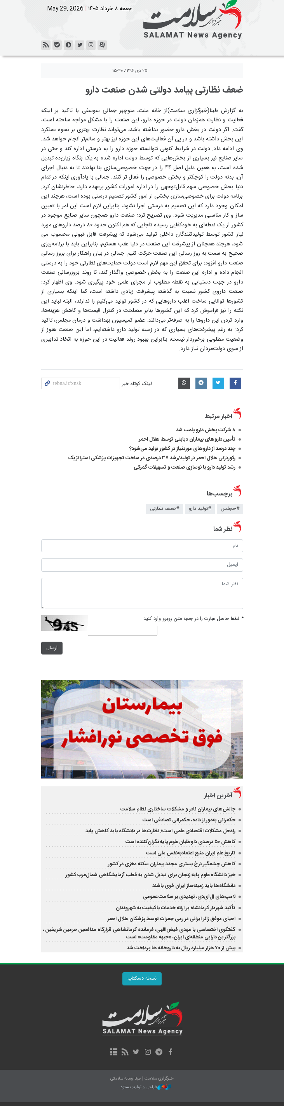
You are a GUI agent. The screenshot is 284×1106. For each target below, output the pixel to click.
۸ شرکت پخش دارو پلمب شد (205, 430)
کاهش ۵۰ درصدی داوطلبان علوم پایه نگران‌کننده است (180, 842)
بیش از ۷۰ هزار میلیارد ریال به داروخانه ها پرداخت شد (181, 948)
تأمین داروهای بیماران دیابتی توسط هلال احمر (187, 439)
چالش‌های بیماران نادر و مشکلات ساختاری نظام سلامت (177, 809)
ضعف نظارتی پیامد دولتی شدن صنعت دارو (164, 90)
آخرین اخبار (218, 796)
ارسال (51, 648)
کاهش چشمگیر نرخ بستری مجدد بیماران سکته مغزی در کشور (171, 864)
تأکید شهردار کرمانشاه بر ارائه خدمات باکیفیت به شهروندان (175, 908)
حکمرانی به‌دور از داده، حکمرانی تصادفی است (189, 820)
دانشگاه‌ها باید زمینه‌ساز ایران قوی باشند (193, 886)
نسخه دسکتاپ (142, 979)
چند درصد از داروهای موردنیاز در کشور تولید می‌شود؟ (182, 448)
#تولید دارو (200, 509)
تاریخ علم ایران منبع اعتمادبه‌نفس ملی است (190, 853)
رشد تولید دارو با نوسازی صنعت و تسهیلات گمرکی (184, 467)
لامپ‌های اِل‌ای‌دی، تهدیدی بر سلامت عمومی (189, 896)
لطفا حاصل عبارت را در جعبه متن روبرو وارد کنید (193, 619)
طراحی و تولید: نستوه (146, 1087)
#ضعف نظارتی (164, 509)
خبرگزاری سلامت (142, 19)
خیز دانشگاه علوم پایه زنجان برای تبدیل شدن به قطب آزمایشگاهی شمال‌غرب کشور (150, 875)
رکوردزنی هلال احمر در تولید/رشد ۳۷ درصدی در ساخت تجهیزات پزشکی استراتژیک (151, 458)
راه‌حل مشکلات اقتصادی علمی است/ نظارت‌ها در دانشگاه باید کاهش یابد (160, 831)
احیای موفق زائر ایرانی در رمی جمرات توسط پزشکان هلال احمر (171, 919)
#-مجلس (230, 509)
